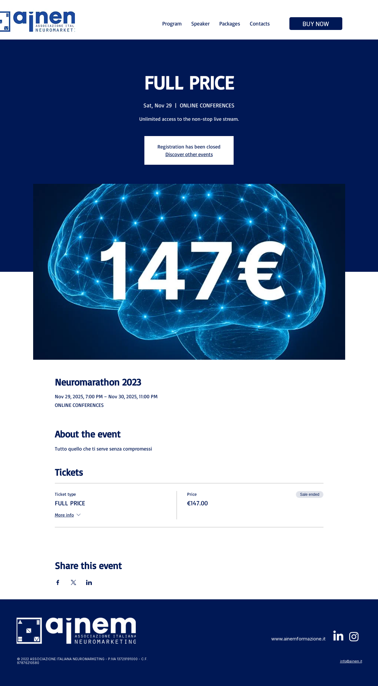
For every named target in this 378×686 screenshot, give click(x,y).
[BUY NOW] (315, 23)
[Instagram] (354, 636)
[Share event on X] (73, 582)
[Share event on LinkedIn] (89, 582)
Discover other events (189, 154)
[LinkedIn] (338, 636)
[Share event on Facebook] (58, 582)
